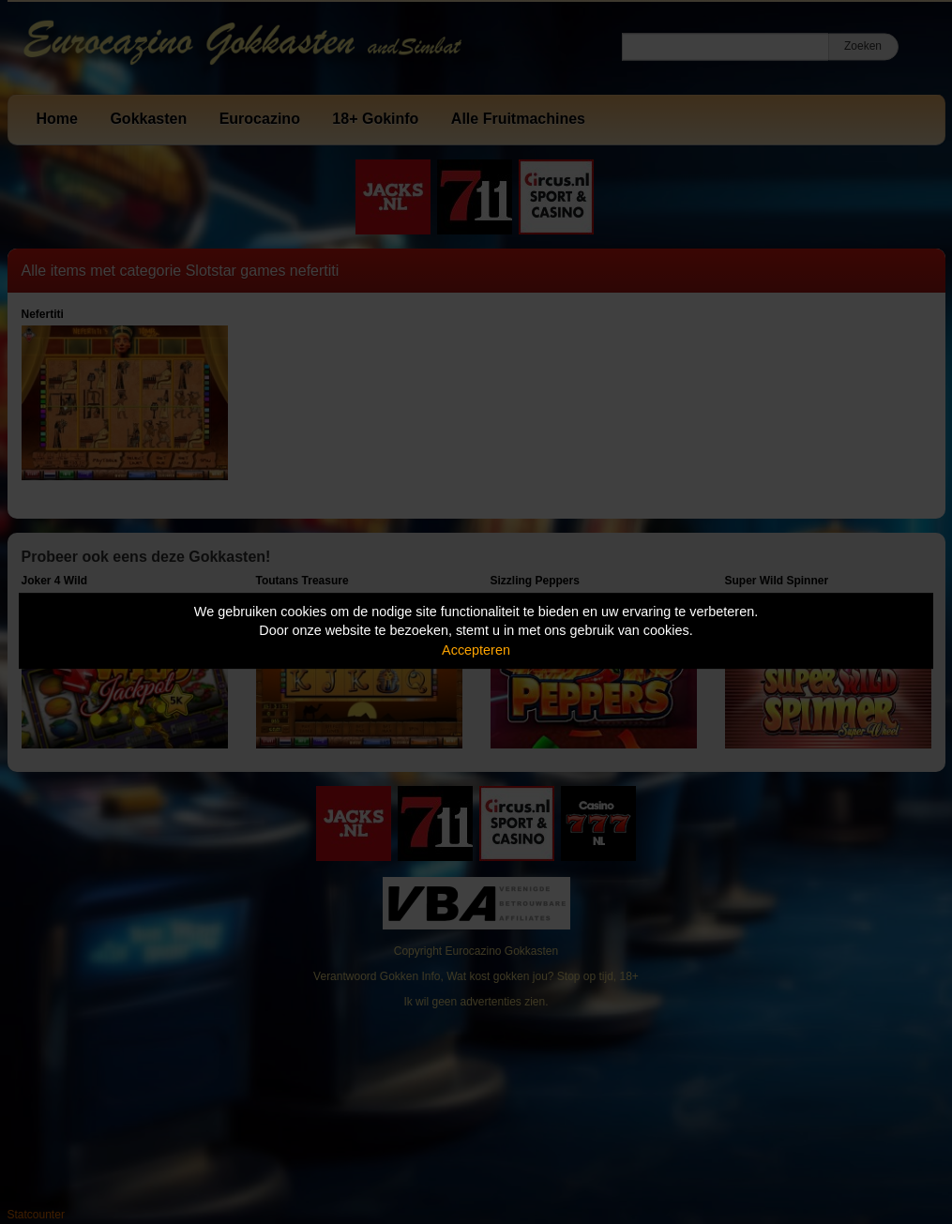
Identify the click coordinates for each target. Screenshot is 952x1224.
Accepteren (476, 649)
